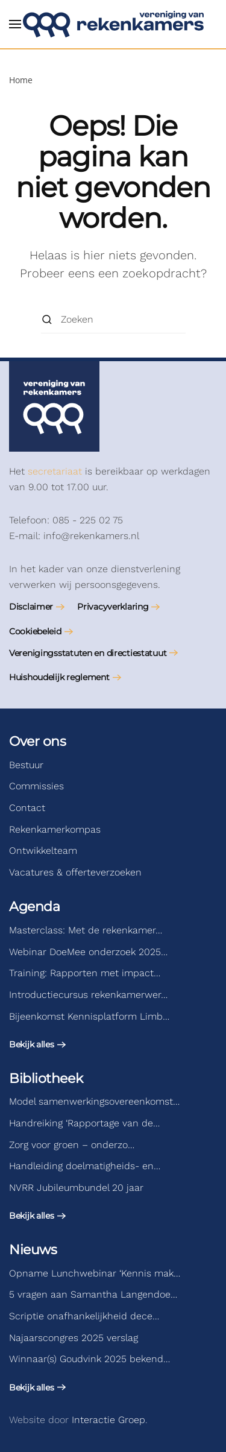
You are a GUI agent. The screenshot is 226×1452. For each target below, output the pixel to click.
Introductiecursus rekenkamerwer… (88, 994)
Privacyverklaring (112, 606)
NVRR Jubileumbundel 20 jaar (76, 1187)
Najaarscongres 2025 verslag (73, 1337)
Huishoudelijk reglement (59, 677)
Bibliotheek (46, 1078)
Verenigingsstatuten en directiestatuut (87, 653)
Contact (27, 807)
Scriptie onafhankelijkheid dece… (84, 1316)
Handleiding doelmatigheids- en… (84, 1166)
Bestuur (26, 765)
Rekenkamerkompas (55, 829)
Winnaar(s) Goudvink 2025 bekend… (89, 1359)
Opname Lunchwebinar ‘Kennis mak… (94, 1273)
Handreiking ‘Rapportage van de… (84, 1123)
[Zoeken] (113, 319)
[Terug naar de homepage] (113, 24)
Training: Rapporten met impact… (84, 973)
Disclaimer (31, 606)
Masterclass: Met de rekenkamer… (85, 930)
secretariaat (55, 471)
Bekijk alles (31, 1044)
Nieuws (33, 1250)
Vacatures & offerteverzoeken (75, 872)
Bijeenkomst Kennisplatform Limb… (89, 1016)
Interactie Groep (108, 1419)
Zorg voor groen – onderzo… (71, 1145)
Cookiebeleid (35, 631)
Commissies (36, 786)
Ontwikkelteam (43, 850)
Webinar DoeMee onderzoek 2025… (88, 952)
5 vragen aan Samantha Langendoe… (93, 1294)
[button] (15, 24)
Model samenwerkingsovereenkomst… (94, 1101)
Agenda (34, 906)
